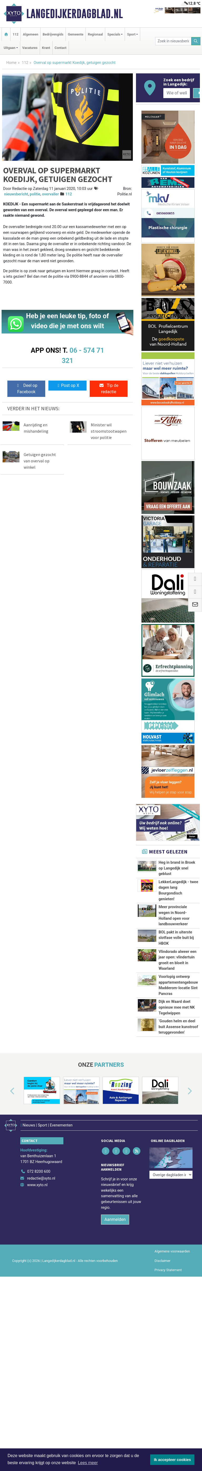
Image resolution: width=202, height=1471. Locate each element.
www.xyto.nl (37, 1185)
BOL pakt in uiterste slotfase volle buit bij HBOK (176, 938)
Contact (61, 48)
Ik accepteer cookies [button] (172, 1460)
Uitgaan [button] (9, 48)
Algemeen (30, 34)
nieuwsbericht (16, 194)
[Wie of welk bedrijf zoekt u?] (176, 93)
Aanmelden (115, 1219)
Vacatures (30, 48)
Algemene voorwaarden (172, 1251)
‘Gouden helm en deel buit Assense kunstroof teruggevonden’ (178, 1027)
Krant (46, 48)
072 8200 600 (38, 1171)
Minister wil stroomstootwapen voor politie (109, 431)
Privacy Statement (168, 1270)
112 (15, 34)
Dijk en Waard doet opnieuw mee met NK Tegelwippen (177, 1007)
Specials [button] (113, 34)
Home (11, 62)
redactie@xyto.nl (41, 1178)
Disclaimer (162, 1261)
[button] (6, 1091)
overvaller (50, 194)
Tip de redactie (108, 388)
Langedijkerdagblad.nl (74, 13)
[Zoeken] (196, 41)
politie (35, 194)
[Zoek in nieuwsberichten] (173, 41)
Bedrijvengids (53, 34)
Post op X (67, 385)
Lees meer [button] (88, 1462)
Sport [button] (131, 34)
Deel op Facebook (26, 388)
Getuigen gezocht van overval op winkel (40, 461)
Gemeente (75, 34)
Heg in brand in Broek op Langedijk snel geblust (177, 868)
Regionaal (95, 34)
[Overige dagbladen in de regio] (171, 1175)
